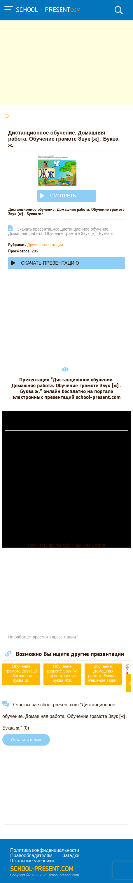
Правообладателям (31, 855)
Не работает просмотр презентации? (43, 637)
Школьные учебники (32, 860)
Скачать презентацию (45, 263)
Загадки (70, 855)
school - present (48, 10)
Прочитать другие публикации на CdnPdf (66, 545)
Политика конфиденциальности (44, 850)
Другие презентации (45, 245)
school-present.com (42, 869)
